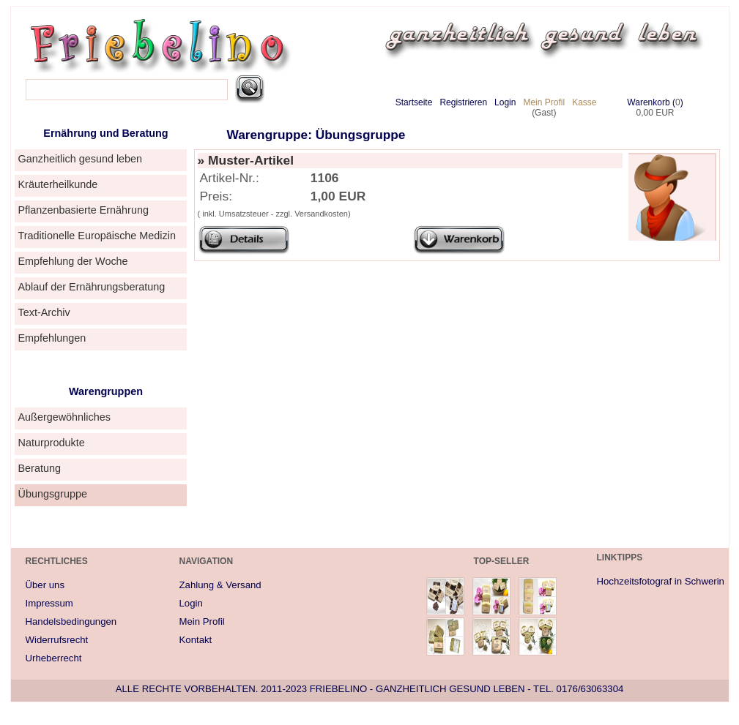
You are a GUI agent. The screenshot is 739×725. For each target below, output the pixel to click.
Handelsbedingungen (71, 621)
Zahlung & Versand (220, 584)
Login (505, 102)
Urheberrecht (54, 658)
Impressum (49, 603)
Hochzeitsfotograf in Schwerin (660, 581)
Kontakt (195, 639)
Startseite (414, 102)
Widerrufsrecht (57, 639)
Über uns (45, 584)
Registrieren (463, 102)
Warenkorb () (655, 102)
